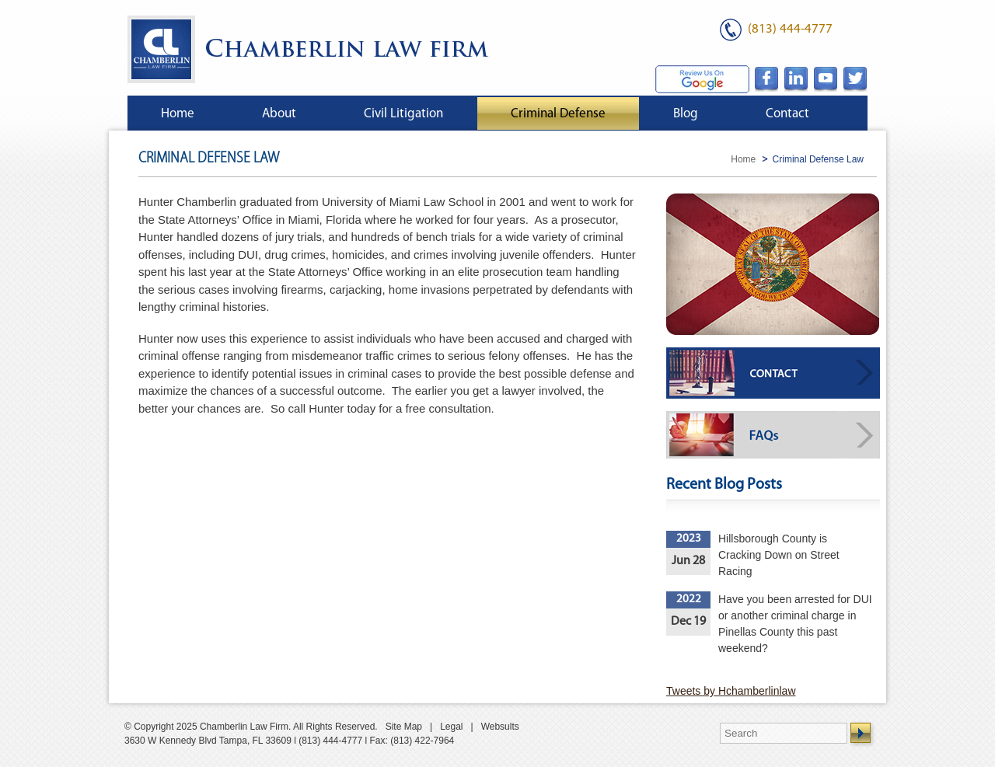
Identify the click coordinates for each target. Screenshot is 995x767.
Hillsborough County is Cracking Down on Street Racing (779, 554)
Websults (500, 726)
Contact (787, 113)
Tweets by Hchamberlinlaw (731, 691)
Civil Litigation (403, 113)
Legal (451, 726)
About (279, 113)
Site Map (404, 726)
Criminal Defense (558, 113)
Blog (685, 113)
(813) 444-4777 (790, 29)
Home (177, 113)
